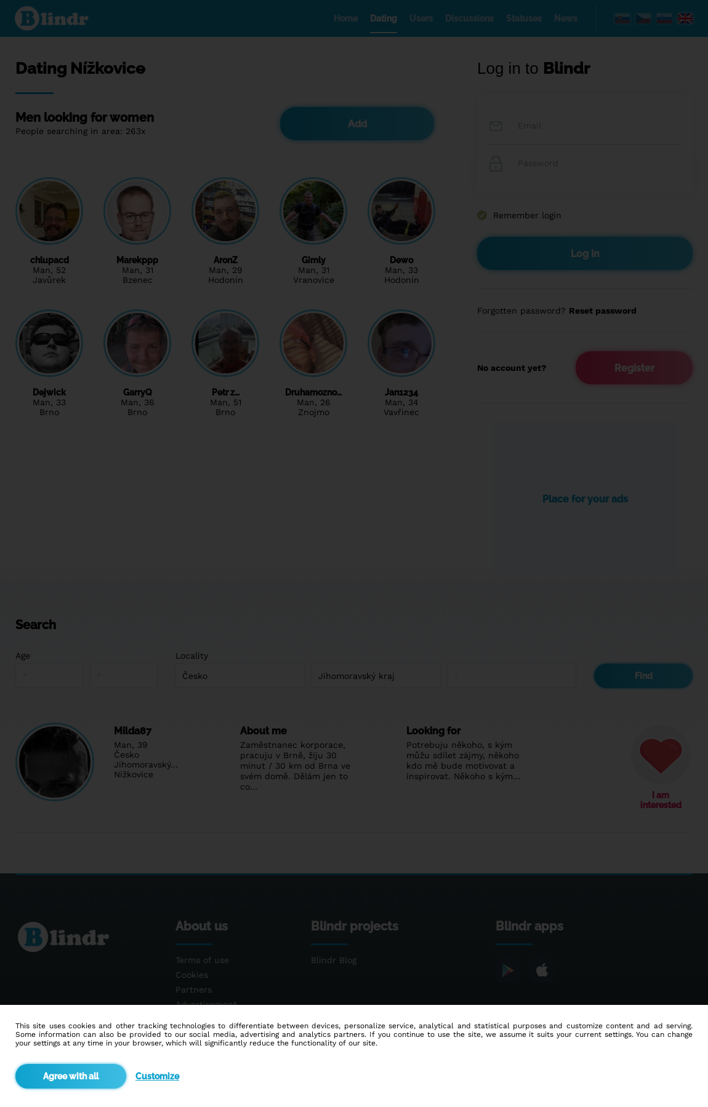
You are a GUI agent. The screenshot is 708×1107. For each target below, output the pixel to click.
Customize (157, 1076)
